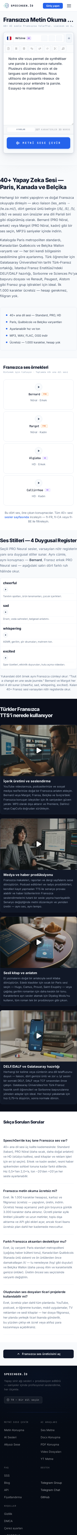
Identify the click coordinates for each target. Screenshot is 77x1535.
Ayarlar (20, 129)
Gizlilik (8, 1514)
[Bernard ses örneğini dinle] (38, 394)
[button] (26, 38)
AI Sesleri (10, 1437)
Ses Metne (48, 1430)
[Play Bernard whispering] (5, 635)
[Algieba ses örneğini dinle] (38, 458)
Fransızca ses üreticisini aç (39, 1354)
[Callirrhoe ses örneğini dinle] (38, 490)
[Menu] (69, 5)
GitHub (45, 1497)
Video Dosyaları (51, 1451)
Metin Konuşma (14, 1430)
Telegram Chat (50, 1490)
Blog (7, 1483)
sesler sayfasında (17, 517)
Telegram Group (51, 1483)
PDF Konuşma (50, 1444)
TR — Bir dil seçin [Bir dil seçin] (23, 1399)
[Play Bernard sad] (5, 612)
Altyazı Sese (12, 1444)
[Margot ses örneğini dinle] (38, 426)
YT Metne (47, 1459)
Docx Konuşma (50, 1437)
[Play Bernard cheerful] (5, 589)
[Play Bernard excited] (5, 657)
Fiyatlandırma (13, 1497)
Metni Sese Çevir (38, 143)
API (6, 1490)
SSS (7, 1475)
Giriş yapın (53, 5)
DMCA (8, 1521)
